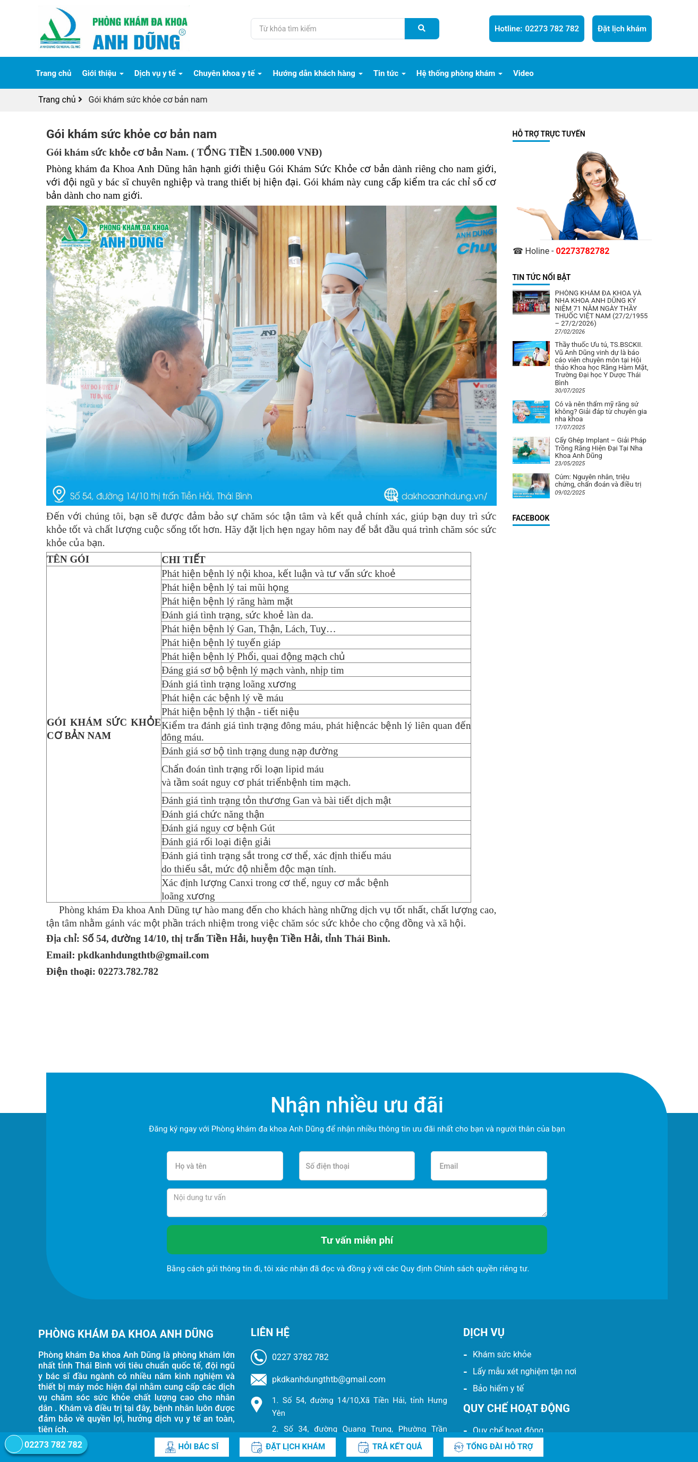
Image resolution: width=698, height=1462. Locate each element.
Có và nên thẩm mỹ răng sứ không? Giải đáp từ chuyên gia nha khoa (601, 411)
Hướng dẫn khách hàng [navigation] (317, 73)
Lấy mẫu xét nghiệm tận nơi (524, 1371)
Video (523, 73)
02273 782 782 (537, 28)
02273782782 (582, 251)
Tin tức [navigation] (389, 73)
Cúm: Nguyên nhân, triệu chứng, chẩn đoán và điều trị (598, 480)
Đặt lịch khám (622, 28)
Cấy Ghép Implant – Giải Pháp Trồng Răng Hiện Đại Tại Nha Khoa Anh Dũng (600, 448)
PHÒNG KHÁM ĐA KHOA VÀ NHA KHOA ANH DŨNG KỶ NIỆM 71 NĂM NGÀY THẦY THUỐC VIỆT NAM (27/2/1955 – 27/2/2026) (601, 308)
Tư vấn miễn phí (357, 1240)
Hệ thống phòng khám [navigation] (459, 73)
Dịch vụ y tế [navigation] (158, 73)
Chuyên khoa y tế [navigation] (227, 73)
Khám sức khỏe (502, 1354)
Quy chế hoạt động (508, 1430)
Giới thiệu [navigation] (102, 73)
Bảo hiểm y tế (498, 1388)
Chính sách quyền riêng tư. (481, 1268)
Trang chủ (53, 73)
